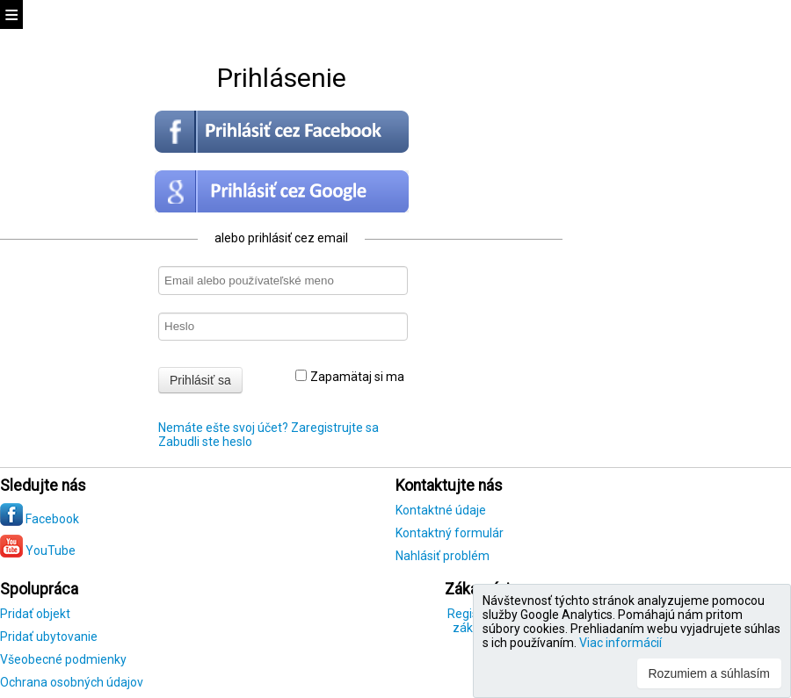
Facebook (39, 519)
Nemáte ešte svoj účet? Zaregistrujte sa (268, 428)
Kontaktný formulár (450, 533)
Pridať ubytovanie (49, 637)
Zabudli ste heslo (205, 442)
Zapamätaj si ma (349, 377)
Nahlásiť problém (443, 556)
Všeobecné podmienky (63, 659)
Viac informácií (620, 643)
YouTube (38, 550)
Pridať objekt (35, 614)
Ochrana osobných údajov (71, 682)
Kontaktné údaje (441, 510)
